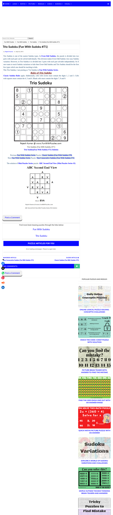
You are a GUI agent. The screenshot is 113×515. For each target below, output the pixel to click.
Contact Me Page (83, 467)
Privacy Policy (82, 473)
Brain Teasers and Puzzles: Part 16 (92, 431)
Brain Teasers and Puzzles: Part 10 (92, 410)
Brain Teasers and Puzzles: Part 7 (91, 400)
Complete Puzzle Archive (88, 452)
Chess (49, 4)
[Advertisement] (56, 22)
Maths (22, 4)
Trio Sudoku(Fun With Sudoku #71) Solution (39, 150)
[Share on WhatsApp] (2, 256)
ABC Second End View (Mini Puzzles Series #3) (55, 163)
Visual (67, 4)
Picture (32, 4)
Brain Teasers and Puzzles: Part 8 (91, 403)
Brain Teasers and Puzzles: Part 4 (91, 389)
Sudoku (58, 4)
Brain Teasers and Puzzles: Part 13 (92, 421)
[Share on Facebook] (2, 247)
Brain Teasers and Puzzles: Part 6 (91, 396)
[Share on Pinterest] (2, 261)
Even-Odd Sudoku (48, 56)
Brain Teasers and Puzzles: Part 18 (92, 438)
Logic (15, 4)
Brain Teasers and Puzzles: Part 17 (92, 435)
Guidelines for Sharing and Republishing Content (93, 470)
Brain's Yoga (82, 496)
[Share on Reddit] (2, 266)
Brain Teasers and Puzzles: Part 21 (92, 449)
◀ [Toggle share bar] (2, 243)
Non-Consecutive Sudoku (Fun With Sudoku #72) (53, 158)
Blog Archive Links (84, 465)
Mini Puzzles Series (23, 163)
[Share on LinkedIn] (2, 271)
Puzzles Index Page (84, 475)
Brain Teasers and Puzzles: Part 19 (92, 442)
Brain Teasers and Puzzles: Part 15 (92, 428)
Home (7, 4)
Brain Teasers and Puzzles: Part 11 (92, 414)
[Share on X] (2, 251)
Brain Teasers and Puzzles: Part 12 (92, 417)
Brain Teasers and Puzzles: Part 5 (91, 393)
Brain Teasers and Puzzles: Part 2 (91, 382)
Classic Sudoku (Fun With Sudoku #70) (55, 155)
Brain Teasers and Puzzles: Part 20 (92, 445)
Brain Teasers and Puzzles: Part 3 (91, 386)
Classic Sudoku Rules (11, 76)
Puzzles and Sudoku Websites (87, 478)
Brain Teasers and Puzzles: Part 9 (91, 407)
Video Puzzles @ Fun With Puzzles (88, 480)
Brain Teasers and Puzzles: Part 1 (91, 379)
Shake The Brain (83, 493)
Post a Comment (12, 218)
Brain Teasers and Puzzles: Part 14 (92, 424)
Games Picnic (82, 499)
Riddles (41, 4)
